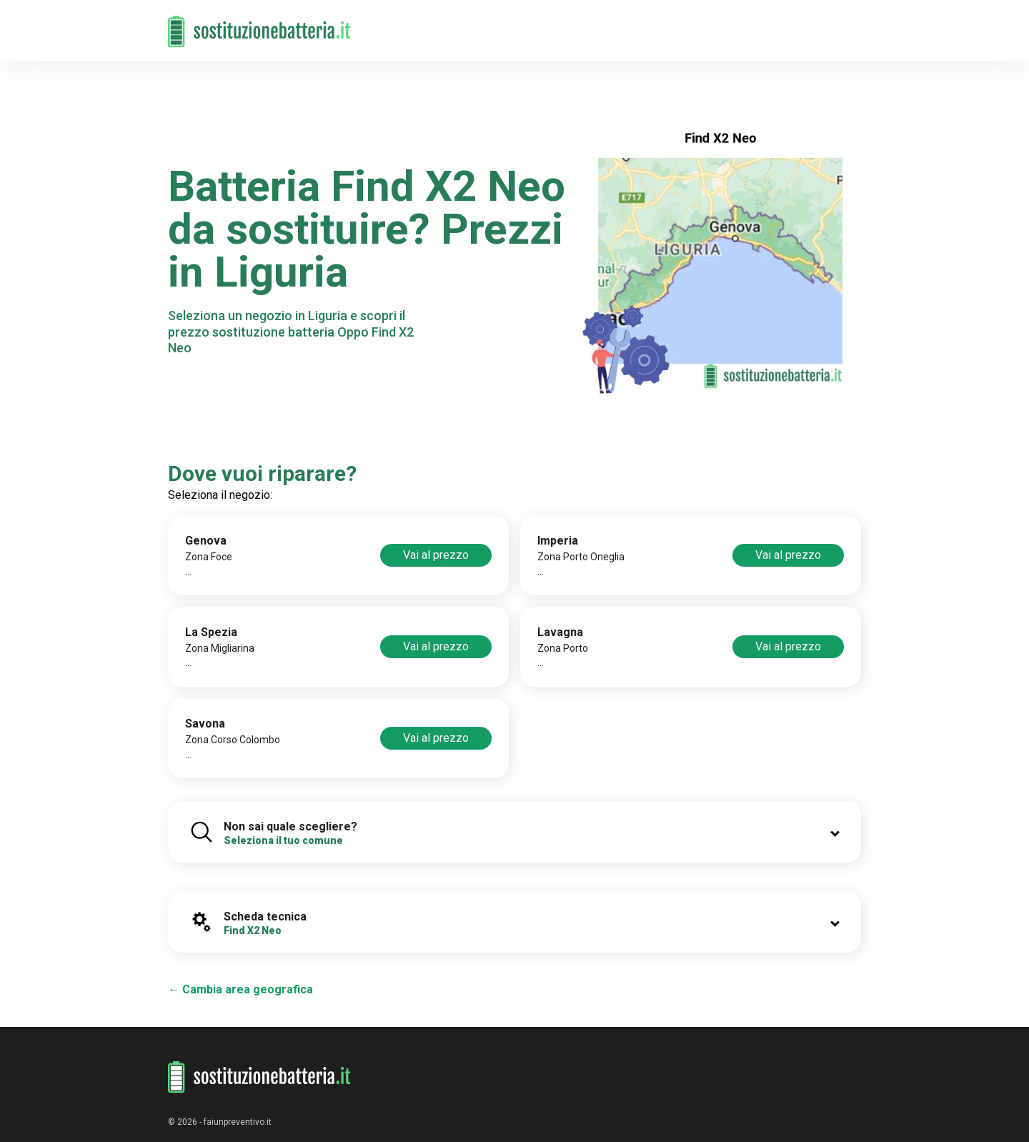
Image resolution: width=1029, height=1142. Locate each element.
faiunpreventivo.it (238, 1122)
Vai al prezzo (436, 555)
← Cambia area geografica (240, 989)
